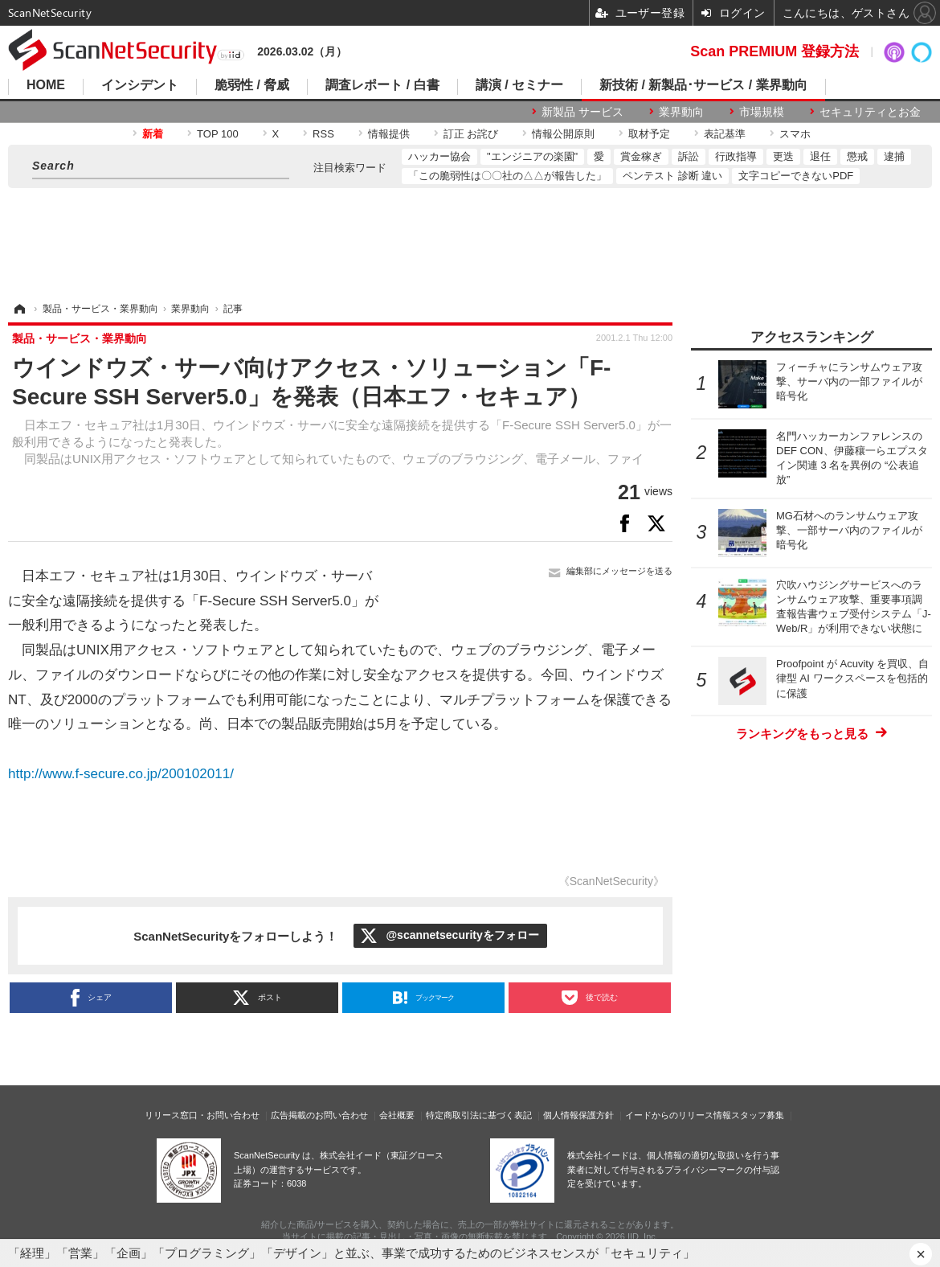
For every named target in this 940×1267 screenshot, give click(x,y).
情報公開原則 (563, 134)
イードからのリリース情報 (678, 1115)
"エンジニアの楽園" (532, 156)
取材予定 (649, 134)
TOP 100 (218, 134)
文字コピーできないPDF (795, 176)
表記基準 (725, 134)
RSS (323, 134)
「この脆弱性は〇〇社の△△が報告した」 (507, 176)
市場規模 (761, 111)
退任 (820, 156)
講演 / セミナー (519, 85)
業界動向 (681, 111)
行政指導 (736, 156)
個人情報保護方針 (578, 1115)
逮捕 (894, 156)
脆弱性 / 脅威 (252, 85)
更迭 (783, 156)
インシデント (139, 85)
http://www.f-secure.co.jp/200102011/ (121, 773)
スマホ (795, 134)
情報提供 (389, 134)
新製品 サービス (582, 111)
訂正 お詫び (471, 134)
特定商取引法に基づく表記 (479, 1115)
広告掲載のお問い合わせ (319, 1115)
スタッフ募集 (757, 1115)
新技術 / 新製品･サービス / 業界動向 (703, 85)
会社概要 (397, 1115)
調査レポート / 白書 (382, 85)
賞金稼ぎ (641, 156)
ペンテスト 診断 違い (672, 176)
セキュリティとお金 (870, 111)
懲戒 (857, 156)
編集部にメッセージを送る (619, 571)
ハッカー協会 (439, 156)
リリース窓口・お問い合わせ (202, 1115)
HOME (46, 85)
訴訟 (688, 156)
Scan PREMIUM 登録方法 (774, 51)
